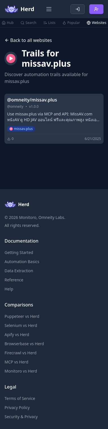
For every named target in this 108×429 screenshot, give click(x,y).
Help (9, 289)
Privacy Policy (17, 407)
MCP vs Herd (16, 362)
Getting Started (19, 252)
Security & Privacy (21, 416)
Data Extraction (19, 270)
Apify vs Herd (17, 334)
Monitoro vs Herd (21, 371)
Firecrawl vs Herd (20, 352)
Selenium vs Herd (21, 325)
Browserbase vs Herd (24, 343)
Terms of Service (20, 398)
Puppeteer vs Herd (22, 316)
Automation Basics (22, 261)
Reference (14, 279)
